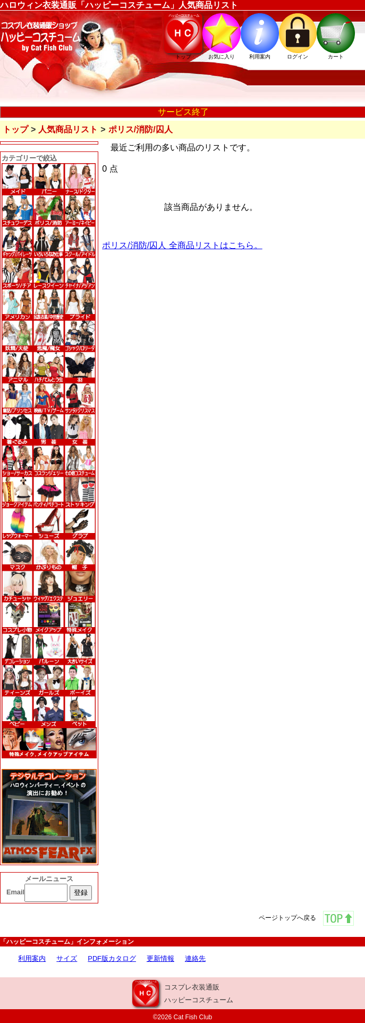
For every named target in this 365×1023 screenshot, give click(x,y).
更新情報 (160, 958)
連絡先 (195, 958)
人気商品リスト (68, 129)
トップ (15, 129)
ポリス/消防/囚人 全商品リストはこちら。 (182, 245)
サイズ (66, 958)
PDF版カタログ (112, 958)
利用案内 (32, 958)
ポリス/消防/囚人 (140, 129)
